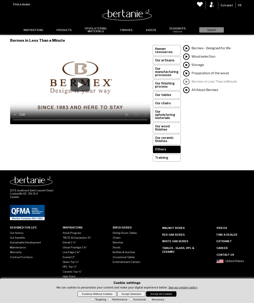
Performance (117, 299)
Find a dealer (22, 4)
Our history (17, 232)
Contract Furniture (21, 257)
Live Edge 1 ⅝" (71, 252)
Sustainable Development (25, 242)
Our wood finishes (162, 127)
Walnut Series (173, 227)
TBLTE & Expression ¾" (77, 237)
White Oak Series (175, 241)
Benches (118, 242)
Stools (116, 247)
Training (161, 158)
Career (222, 248)
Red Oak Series (173, 234)
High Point (69, 276)
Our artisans (164, 60)
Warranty (16, 252)
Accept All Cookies (161, 293)
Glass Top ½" (71, 261)
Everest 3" (69, 257)
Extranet (227, 5)
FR (239, 5)
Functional (137, 299)
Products (64, 30)
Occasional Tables (124, 257)
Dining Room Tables (125, 232)
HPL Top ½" (70, 266)
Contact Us (225, 254)
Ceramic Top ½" (72, 271)
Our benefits (17, 237)
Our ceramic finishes (164, 139)
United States (230, 261)
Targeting (98, 299)
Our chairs (163, 103)
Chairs (117, 237)
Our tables (163, 95)
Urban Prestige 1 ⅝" (75, 247)
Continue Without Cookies (97, 293)
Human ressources (164, 50)
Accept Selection (131, 293)
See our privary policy (182, 287)
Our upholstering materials (165, 115)
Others (160, 149)
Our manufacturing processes (167, 72)
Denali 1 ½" (69, 242)
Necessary (155, 299)
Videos (151, 30)
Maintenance (18, 247)
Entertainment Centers (126, 261)
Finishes (126, 30)
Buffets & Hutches (124, 252)
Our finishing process (165, 84)
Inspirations (33, 30)
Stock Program (72, 232)
